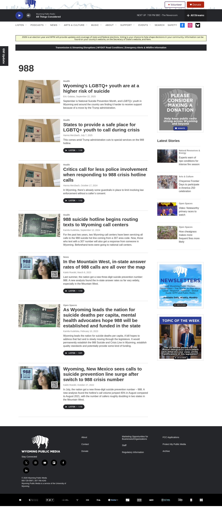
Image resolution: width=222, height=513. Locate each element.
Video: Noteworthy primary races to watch (189, 218)
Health (66, 88)
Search (159, 32)
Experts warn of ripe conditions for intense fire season (189, 168)
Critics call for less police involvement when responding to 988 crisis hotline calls (105, 181)
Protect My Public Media (174, 451)
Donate (199, 8)
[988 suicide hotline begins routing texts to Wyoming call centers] (39, 232)
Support (126, 32)
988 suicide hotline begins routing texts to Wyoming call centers (100, 229)
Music (95, 32)
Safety (172, 32)
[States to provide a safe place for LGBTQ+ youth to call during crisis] (39, 137)
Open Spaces (70, 312)
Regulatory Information (133, 459)
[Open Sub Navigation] (26, 32)
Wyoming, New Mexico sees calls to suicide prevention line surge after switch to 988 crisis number (102, 381)
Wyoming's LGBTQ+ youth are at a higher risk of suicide (101, 95)
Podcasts (37, 32)
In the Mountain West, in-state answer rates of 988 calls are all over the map (104, 271)
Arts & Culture (74, 32)
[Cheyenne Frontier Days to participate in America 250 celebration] (167, 189)
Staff (124, 452)
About (109, 32)
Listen (19, 32)
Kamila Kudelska (71, 237)
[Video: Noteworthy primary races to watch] (167, 216)
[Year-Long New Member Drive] (180, 116)
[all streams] (196, 22)
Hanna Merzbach (71, 142)
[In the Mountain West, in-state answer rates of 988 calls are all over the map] (39, 274)
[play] (19, 22)
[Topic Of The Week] (180, 344)
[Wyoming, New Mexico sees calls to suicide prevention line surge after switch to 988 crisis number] (39, 384)
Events (143, 32)
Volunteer (175, 8)
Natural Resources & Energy (189, 158)
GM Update (4, 56)
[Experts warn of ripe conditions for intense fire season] (167, 163)
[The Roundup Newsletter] (180, 292)
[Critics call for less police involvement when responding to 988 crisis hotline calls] (39, 182)
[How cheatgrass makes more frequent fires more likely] (167, 239)
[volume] (28, 22)
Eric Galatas (69, 103)
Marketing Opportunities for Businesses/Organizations (135, 444)
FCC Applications (171, 444)
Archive (166, 458)
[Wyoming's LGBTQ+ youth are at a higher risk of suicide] (39, 98)
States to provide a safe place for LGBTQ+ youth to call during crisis (101, 134)
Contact (85, 451)
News (53, 32)
